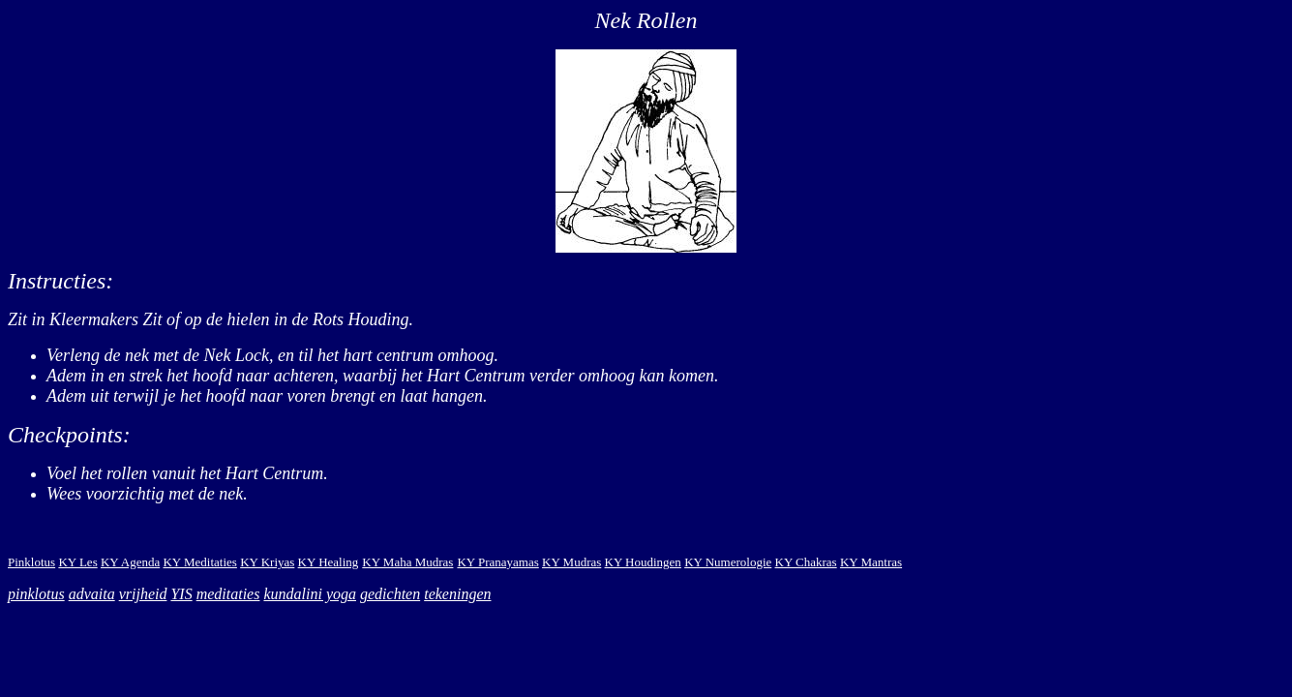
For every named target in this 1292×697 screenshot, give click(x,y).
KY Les (77, 562)
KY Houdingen (643, 562)
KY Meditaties (199, 562)
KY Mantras (871, 562)
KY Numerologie (727, 562)
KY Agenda (130, 562)
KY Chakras (806, 562)
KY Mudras (571, 562)
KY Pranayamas (497, 562)
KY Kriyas (267, 562)
